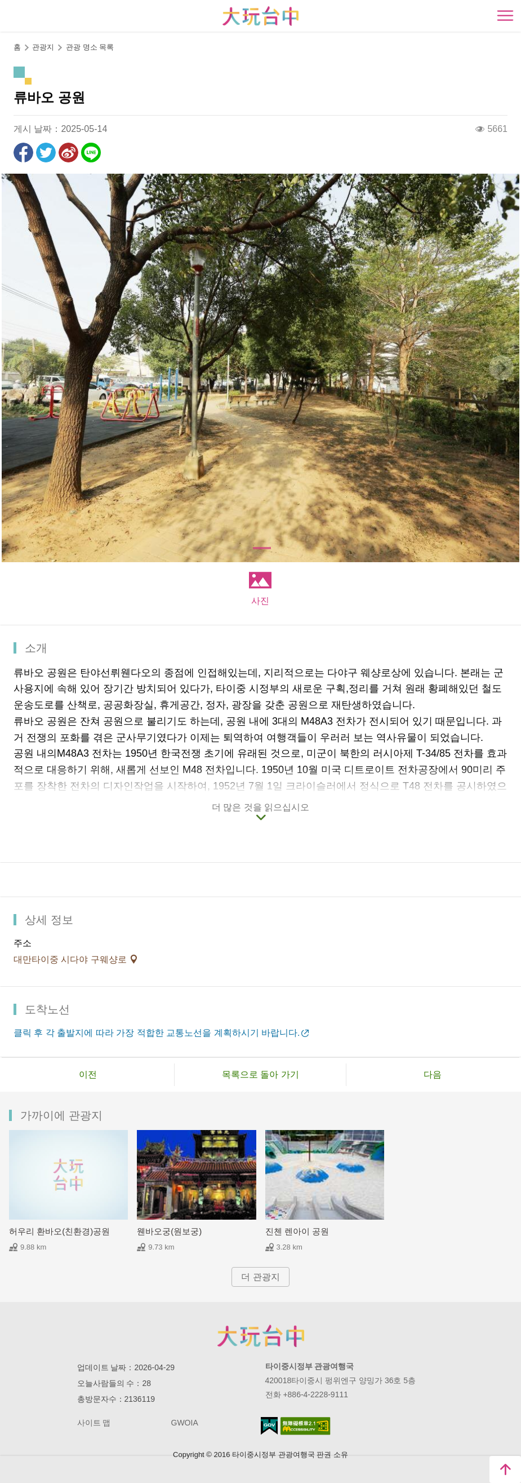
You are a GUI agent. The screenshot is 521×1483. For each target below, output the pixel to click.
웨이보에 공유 (68, 152)
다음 (433, 1074)
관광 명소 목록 (90, 47)
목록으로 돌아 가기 (260, 1074)
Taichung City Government (260, 1336)
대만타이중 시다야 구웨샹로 (71, 959)
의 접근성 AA (305, 1426)
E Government (269, 1426)
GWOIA (184, 1422)
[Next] (501, 367)
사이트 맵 (94, 1422)
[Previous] (19, 367)
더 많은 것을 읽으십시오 (260, 807)
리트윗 (46, 152)
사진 (260, 601)
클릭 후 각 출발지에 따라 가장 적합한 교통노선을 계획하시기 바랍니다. (157, 1033)
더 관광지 (260, 1277)
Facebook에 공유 (23, 152)
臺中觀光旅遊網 (260, 16)
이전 (88, 1074)
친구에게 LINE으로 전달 (91, 152)
